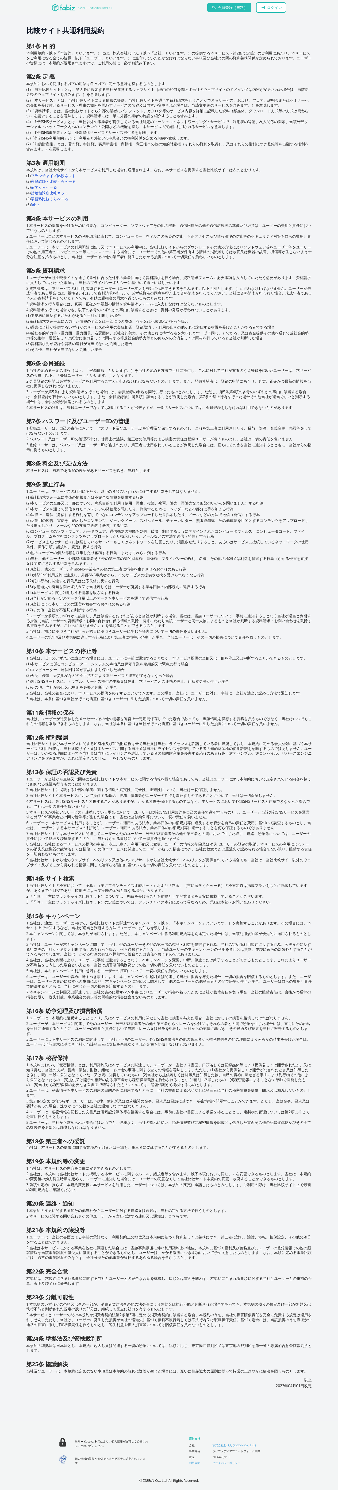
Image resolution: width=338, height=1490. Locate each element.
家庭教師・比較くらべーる (53, 181)
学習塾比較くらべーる (49, 199)
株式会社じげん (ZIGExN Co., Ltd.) (234, 1445)
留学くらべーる (44, 187)
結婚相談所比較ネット (49, 193)
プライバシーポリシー (226, 1463)
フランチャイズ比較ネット (53, 175)
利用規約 (194, 1463)
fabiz (35, 204)
